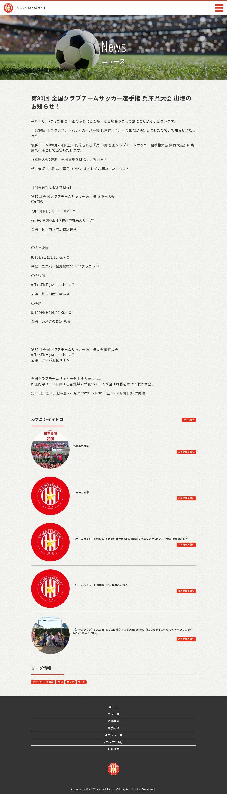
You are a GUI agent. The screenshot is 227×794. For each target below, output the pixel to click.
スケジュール (114, 735)
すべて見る (189, 420)
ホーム (113, 707)
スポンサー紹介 (113, 742)
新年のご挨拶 (81, 446)
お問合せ (113, 749)
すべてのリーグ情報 (43, 682)
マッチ (81, 682)
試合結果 (113, 721)
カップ (70, 682)
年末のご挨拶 (81, 492)
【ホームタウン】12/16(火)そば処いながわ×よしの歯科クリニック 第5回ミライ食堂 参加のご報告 (130, 539)
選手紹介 (113, 728)
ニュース (113, 714)
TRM (60, 682)
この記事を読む (186, 452)
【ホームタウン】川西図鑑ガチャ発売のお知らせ (101, 585)
